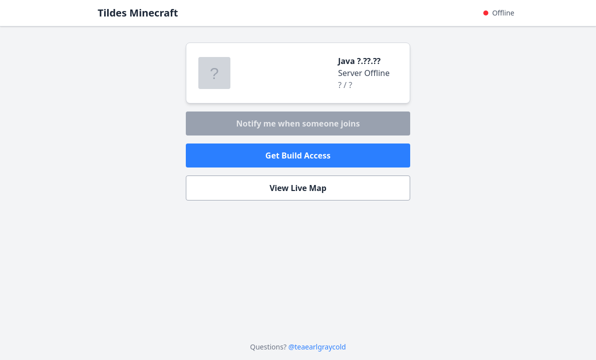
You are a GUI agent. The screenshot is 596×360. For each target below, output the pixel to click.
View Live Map (298, 188)
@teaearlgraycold (317, 347)
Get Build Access (298, 155)
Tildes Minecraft (138, 13)
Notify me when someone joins (298, 123)
